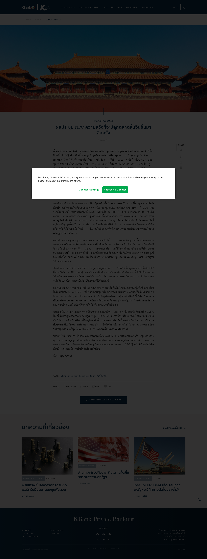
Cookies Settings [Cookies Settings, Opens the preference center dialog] (89, 189)
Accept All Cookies (115, 189)
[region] (103, 183)
